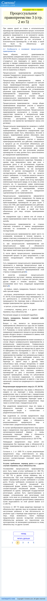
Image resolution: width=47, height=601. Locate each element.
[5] (26, 272)
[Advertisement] (23, 572)
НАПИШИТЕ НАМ (8, 599)
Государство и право (33, 10)
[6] (9, 286)
